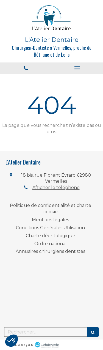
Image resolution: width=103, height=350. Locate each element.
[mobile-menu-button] (77, 68)
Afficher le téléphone (56, 187)
